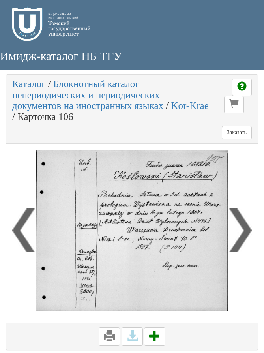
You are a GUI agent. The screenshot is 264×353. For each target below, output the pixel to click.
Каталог (29, 84)
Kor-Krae (189, 105)
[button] (234, 104)
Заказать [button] (237, 132)
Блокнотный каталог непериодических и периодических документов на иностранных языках (87, 95)
